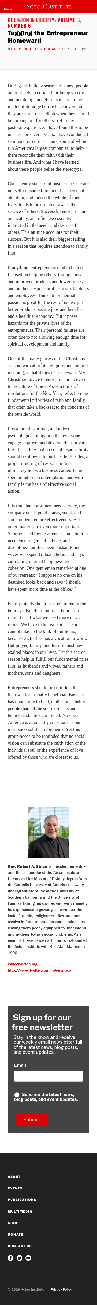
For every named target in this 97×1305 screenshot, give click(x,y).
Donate (15, 1234)
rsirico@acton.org (22, 963)
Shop (13, 1222)
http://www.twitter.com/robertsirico (39, 970)
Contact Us (20, 1246)
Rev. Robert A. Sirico (35, 48)
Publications (22, 1199)
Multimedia (20, 1211)
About (14, 1176)
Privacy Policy (61, 1289)
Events (15, 1188)
